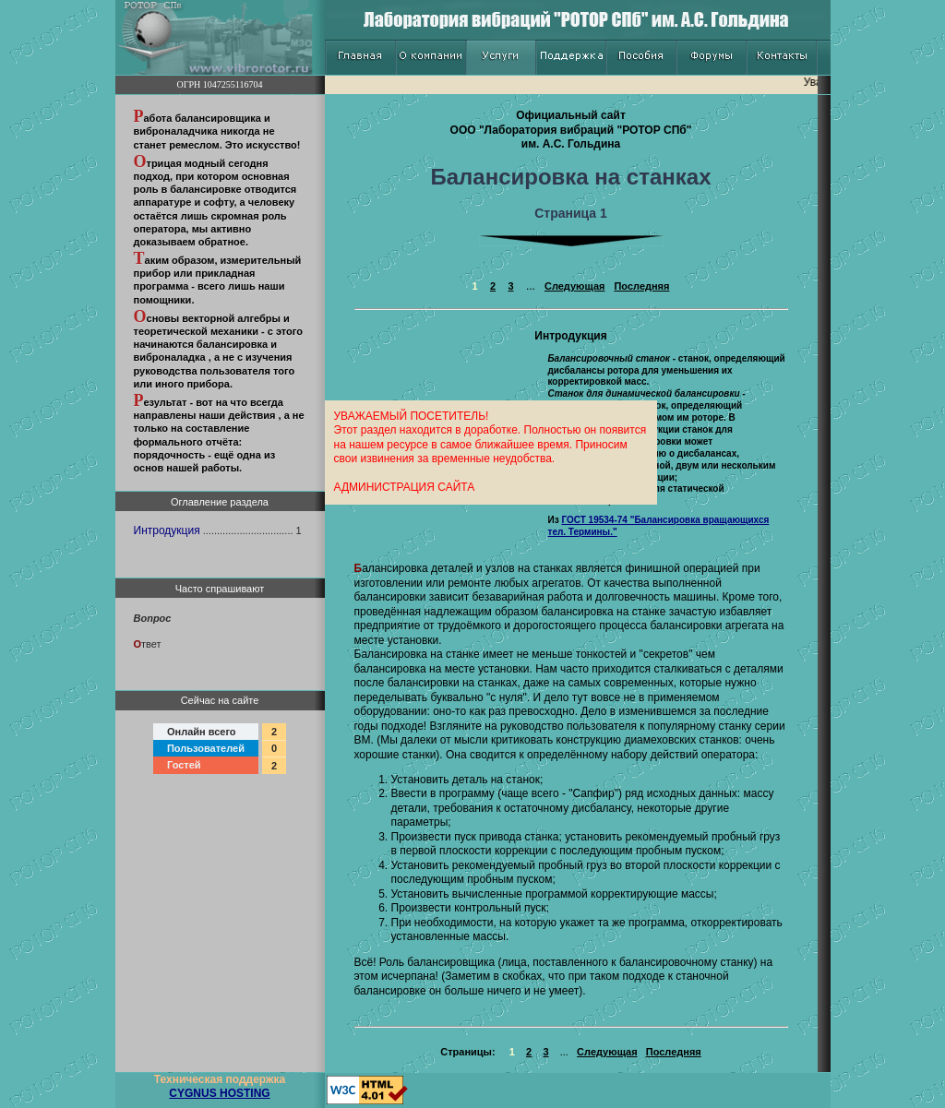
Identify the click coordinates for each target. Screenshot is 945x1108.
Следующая (574, 286)
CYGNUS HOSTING (219, 1093)
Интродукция (167, 530)
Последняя (641, 286)
